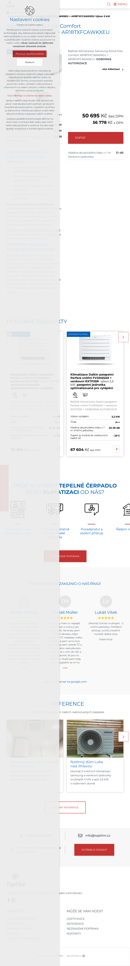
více (65, 667)
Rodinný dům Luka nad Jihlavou (86, 764)
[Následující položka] (123, 337)
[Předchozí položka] (7, 737)
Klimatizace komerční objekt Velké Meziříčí (34, 764)
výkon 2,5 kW (92, 381)
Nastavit (29, 62)
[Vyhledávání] (109, 4)
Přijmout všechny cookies (30, 54)
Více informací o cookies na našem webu (29, 95)
